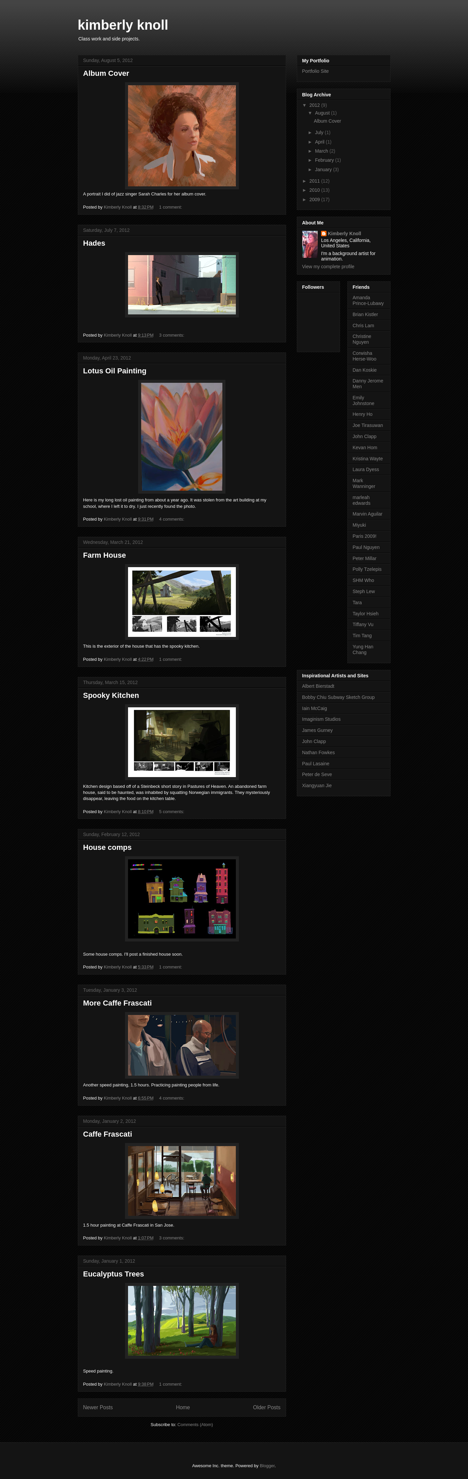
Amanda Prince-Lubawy (368, 300)
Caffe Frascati (107, 1134)
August (323, 113)
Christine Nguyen (362, 339)
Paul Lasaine (316, 763)
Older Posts (266, 1407)
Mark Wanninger (364, 483)
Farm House (104, 555)
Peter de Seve (317, 774)
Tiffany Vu (363, 624)
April (320, 142)
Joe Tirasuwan (368, 425)
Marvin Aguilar (368, 514)
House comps (107, 847)
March (322, 151)
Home (183, 1407)
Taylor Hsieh (366, 613)
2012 (315, 105)
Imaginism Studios (321, 719)
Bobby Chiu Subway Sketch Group (338, 697)
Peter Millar (365, 558)
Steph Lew (364, 591)
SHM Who (363, 580)
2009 (315, 199)
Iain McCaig (314, 708)
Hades (94, 243)
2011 (315, 181)
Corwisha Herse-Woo (365, 356)
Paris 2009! (365, 536)
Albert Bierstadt (318, 686)
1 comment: (171, 207)
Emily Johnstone (364, 400)
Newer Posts (98, 1407)
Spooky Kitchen (111, 695)
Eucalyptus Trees (113, 1274)
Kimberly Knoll (344, 233)
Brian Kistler (365, 314)
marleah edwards (362, 500)
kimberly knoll (123, 25)
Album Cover (106, 73)
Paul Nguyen (366, 547)
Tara (357, 602)
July (320, 132)
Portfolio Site (315, 71)
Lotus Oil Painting (115, 371)
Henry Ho (363, 414)
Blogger (267, 1465)
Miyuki (359, 525)
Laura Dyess (366, 469)
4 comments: (172, 519)
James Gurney (317, 730)
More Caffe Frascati (117, 1003)
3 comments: (172, 335)
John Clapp (365, 436)
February (325, 160)
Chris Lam (363, 325)
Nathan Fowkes (318, 752)
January (324, 169)
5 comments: (172, 811)
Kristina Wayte (368, 458)
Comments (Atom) (195, 1424)
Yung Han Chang (363, 649)
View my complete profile (328, 266)
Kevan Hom (365, 447)
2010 (315, 190)
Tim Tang (362, 635)
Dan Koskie (365, 370)
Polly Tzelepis (367, 569)
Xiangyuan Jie (317, 785)
